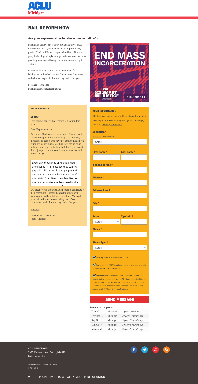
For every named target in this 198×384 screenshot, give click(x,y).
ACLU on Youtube (155, 349)
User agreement (34, 364)
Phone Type (100, 242)
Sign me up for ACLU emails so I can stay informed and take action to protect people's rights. (119, 267)
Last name (128, 151)
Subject (35, 116)
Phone (97, 229)
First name (100, 151)
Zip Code (127, 216)
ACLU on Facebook (133, 349)
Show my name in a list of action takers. (112, 257)
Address (99, 177)
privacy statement (112, 124)
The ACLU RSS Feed (166, 349)
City (96, 203)
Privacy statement (50, 364)
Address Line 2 (101, 190)
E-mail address (103, 164)
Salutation (120, 134)
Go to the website (36, 356)
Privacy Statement (121, 289)
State (97, 216)
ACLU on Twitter (144, 349)
